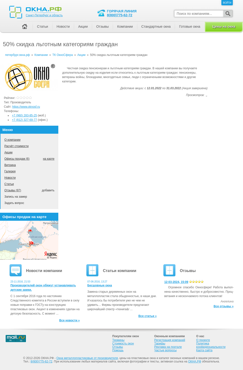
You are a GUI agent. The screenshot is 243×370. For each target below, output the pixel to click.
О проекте (203, 340)
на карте (48, 158)
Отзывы (102, 26)
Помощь (117, 350)
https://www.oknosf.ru (26, 106)
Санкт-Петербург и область (44, 15)
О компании (12, 139)
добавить (48, 190)
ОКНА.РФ (194, 361)
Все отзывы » (224, 306)
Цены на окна (223, 26)
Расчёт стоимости (16, 146)
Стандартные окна (156, 26)
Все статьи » (147, 316)
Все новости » (69, 320)
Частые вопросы (165, 350)
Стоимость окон (123, 343)
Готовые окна (189, 26)
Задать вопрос (14, 203)
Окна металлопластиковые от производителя (87, 358)
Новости (10, 177)
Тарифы (159, 343)
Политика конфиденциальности (211, 345)
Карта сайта (204, 350)
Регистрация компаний (169, 340)
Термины (118, 340)
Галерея (10, 171)
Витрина (10, 165)
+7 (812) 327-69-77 (24, 120)
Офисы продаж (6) (16, 158)
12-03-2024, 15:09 (176, 282)
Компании (125, 26)
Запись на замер (15, 196)
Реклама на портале (168, 347)
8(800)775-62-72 (119, 15)
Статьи (9, 184)
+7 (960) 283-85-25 (24, 115)
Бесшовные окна (99, 285)
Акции (8, 152)
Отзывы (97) (12, 190)
